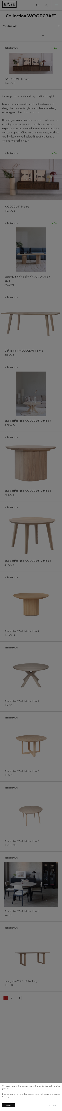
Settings (52, 1105)
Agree (8, 1105)
